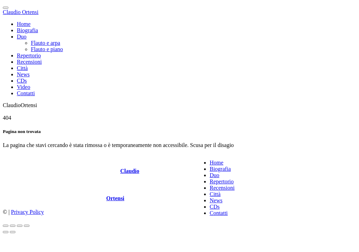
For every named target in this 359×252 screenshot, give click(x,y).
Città (22, 68)
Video (23, 87)
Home (24, 24)
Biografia (27, 30)
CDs (22, 81)
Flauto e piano (47, 49)
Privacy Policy (27, 212)
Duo (22, 37)
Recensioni (29, 62)
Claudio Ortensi (21, 12)
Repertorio (29, 55)
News (23, 74)
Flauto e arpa (45, 43)
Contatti (26, 93)
